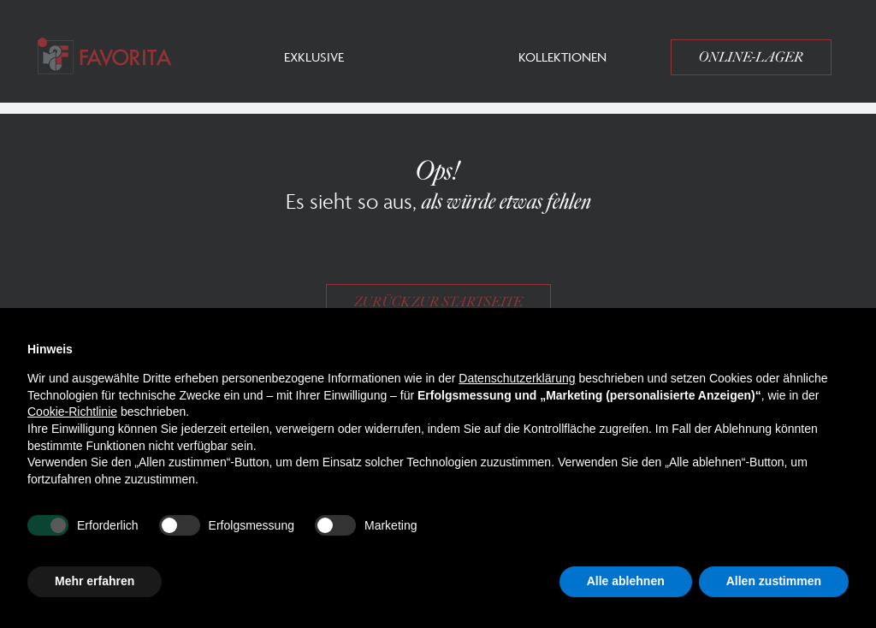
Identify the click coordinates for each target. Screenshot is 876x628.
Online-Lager (751, 57)
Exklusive (314, 57)
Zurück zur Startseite (438, 302)
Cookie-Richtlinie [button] (72, 411)
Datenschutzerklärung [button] (517, 378)
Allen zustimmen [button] (773, 581)
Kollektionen (562, 57)
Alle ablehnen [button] (626, 581)
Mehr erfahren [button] (94, 581)
